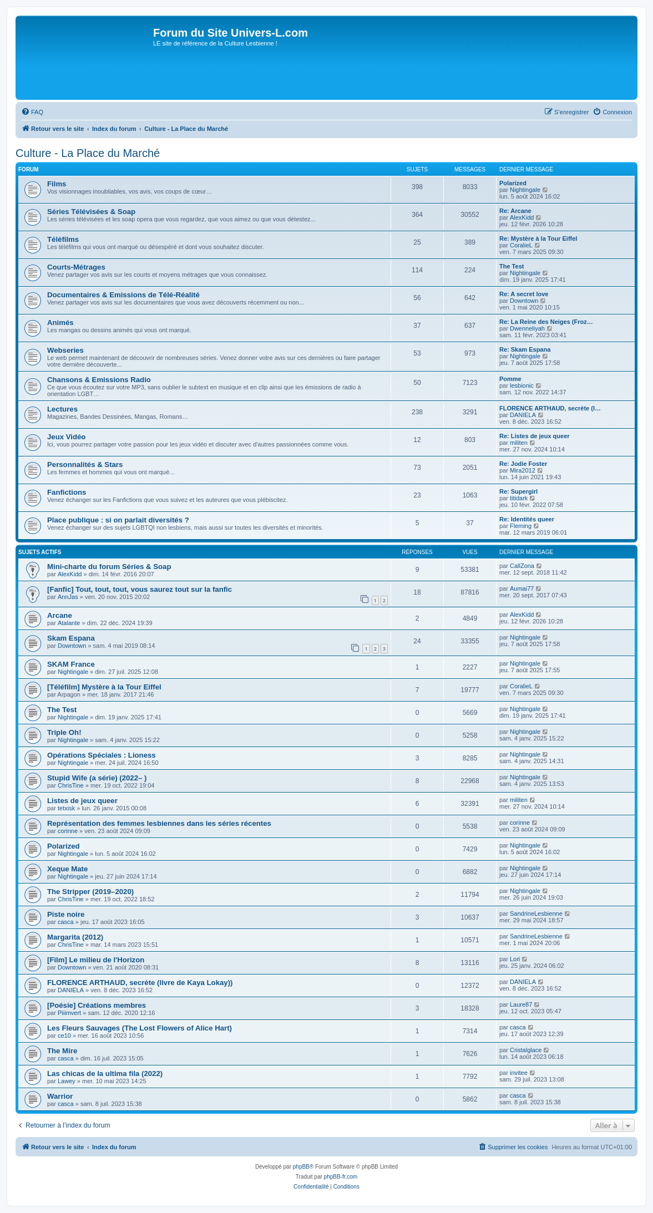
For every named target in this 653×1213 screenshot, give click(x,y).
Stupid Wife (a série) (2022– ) (96, 778)
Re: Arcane (515, 210)
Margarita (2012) (75, 937)
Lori (515, 959)
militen (519, 442)
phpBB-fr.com (341, 1177)
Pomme (510, 378)
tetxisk (66, 808)
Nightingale (525, 189)
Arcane (59, 615)
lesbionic (522, 385)
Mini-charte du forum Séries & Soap (109, 566)
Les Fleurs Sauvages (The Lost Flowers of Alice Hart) (139, 1028)
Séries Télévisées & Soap (91, 211)
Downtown (524, 300)
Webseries (65, 350)
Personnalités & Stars (85, 464)
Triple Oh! (64, 732)
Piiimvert (69, 1012)
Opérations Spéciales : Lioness (101, 755)
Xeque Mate (67, 869)
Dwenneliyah (527, 328)
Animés (60, 322)
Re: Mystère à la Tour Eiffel (538, 238)
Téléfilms (63, 239)
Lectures (62, 409)
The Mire (62, 1051)
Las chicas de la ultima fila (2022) (105, 1073)
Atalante (69, 623)
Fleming (520, 525)
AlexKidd (522, 217)
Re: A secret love (523, 294)
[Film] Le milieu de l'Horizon (95, 960)
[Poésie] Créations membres (96, 1005)
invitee (519, 1072)
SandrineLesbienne (536, 913)
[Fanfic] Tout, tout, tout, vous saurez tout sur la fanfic (139, 589)
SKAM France (71, 664)
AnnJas (68, 596)
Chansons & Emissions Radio (99, 379)
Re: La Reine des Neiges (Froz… (546, 321)
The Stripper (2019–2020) (90, 891)
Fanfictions (66, 492)
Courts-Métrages (76, 267)
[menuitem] (32, 112)
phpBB (301, 1167)
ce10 (64, 1035)
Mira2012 (522, 470)
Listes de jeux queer (82, 800)
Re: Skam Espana (524, 349)
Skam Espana (71, 638)
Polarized (513, 183)
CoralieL (521, 245)
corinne (68, 831)
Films (56, 184)
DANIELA (523, 415)
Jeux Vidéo (66, 437)
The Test (511, 266)
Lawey (66, 1081)
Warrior (60, 1096)
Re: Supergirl (518, 491)
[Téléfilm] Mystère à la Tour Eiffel (104, 687)
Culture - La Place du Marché (88, 153)
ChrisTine (71, 785)
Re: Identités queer (526, 519)
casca (66, 921)
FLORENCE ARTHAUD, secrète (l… (550, 408)
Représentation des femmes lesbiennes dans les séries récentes (159, 823)
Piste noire (65, 914)
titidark (519, 498)
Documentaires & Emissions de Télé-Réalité (123, 295)
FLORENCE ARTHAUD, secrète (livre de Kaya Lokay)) (139, 982)
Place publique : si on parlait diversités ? (118, 520)
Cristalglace (525, 1050)
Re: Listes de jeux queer (534, 436)
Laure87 (521, 1004)
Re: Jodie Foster (523, 463)
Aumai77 (522, 588)
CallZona (522, 565)
